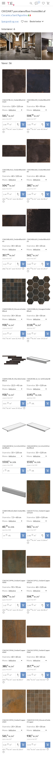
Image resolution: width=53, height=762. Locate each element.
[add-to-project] (23, 124)
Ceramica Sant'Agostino (14, 15)
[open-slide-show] (14, 81)
